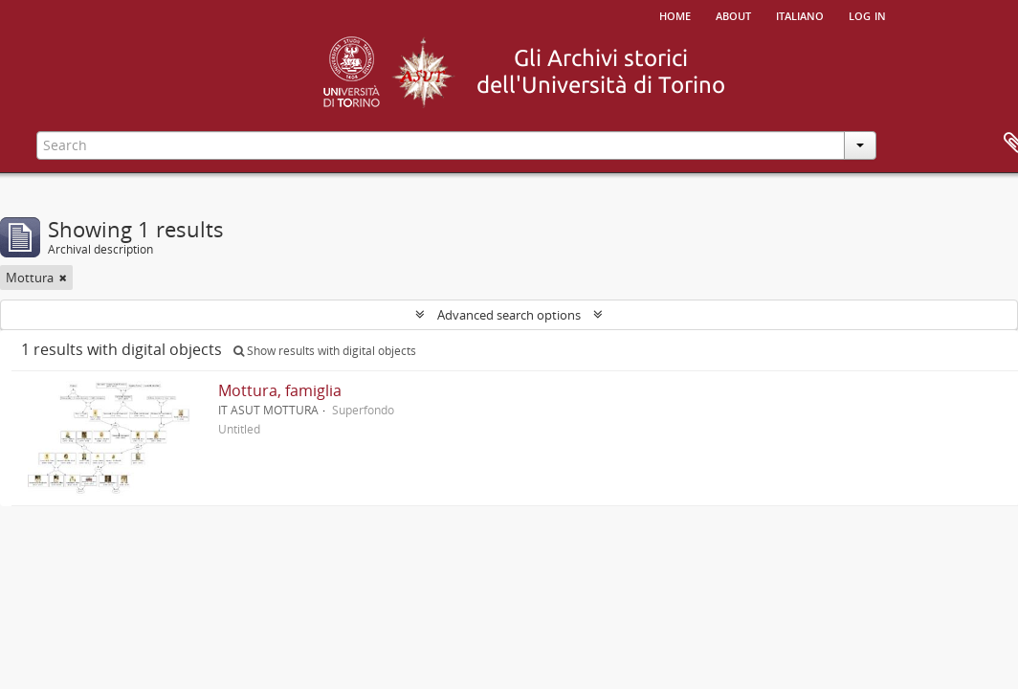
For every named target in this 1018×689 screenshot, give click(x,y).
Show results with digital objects (324, 351)
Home (675, 14)
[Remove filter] (63, 277)
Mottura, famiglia (280, 390)
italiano (800, 14)
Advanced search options (509, 314)
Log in (867, 14)
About (733, 14)
